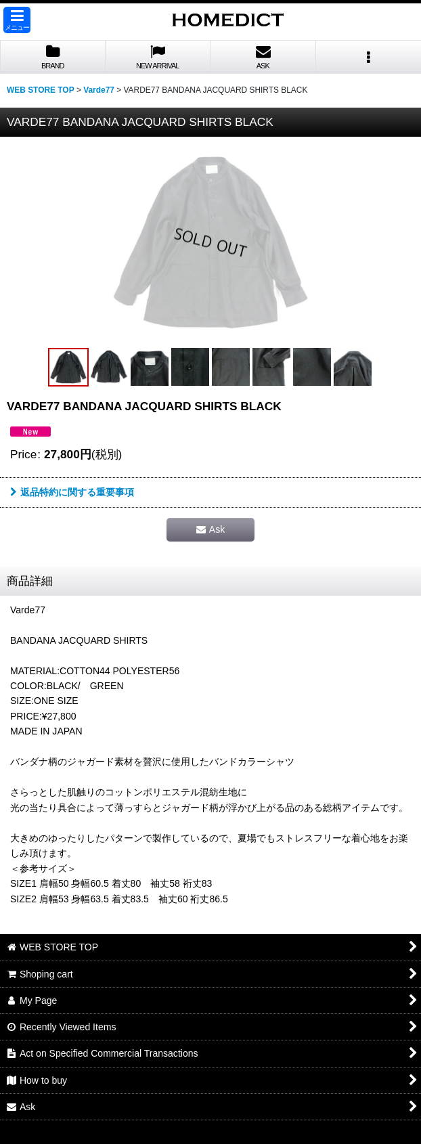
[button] (16, 20)
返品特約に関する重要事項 (72, 492)
